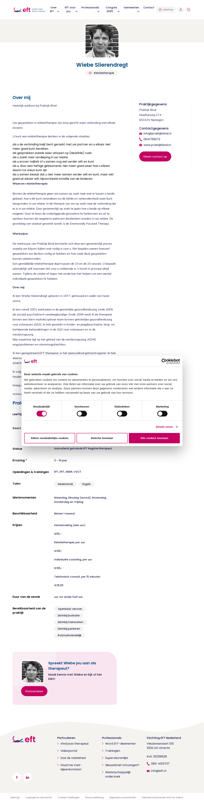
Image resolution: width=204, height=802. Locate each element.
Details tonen (164, 426)
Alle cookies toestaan (154, 438)
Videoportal (68, 751)
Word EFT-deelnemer (120, 744)
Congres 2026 (111, 9)
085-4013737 (160, 764)
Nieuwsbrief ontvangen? (122, 765)
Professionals (90, 7)
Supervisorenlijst (116, 758)
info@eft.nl (158, 771)
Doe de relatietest (73, 758)
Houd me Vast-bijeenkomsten (71, 767)
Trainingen (112, 751)
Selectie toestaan (102, 438)
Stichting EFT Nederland (164, 738)
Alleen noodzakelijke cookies (49, 438)
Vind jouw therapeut (74, 744)
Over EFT (53, 9)
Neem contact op (155, 156)
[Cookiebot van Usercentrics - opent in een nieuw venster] (164, 361)
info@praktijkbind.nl (157, 133)
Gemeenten (131, 7)
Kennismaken (34, 691)
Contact (148, 7)
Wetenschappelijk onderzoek (118, 774)
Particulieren (66, 738)
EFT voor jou (70, 9)
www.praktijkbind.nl (157, 145)
